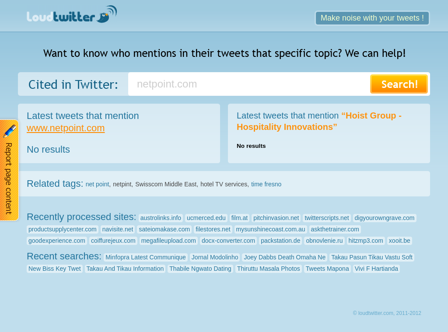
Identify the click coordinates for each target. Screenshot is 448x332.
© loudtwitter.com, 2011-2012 (387, 313)
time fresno (266, 184)
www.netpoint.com (66, 127)
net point (97, 184)
